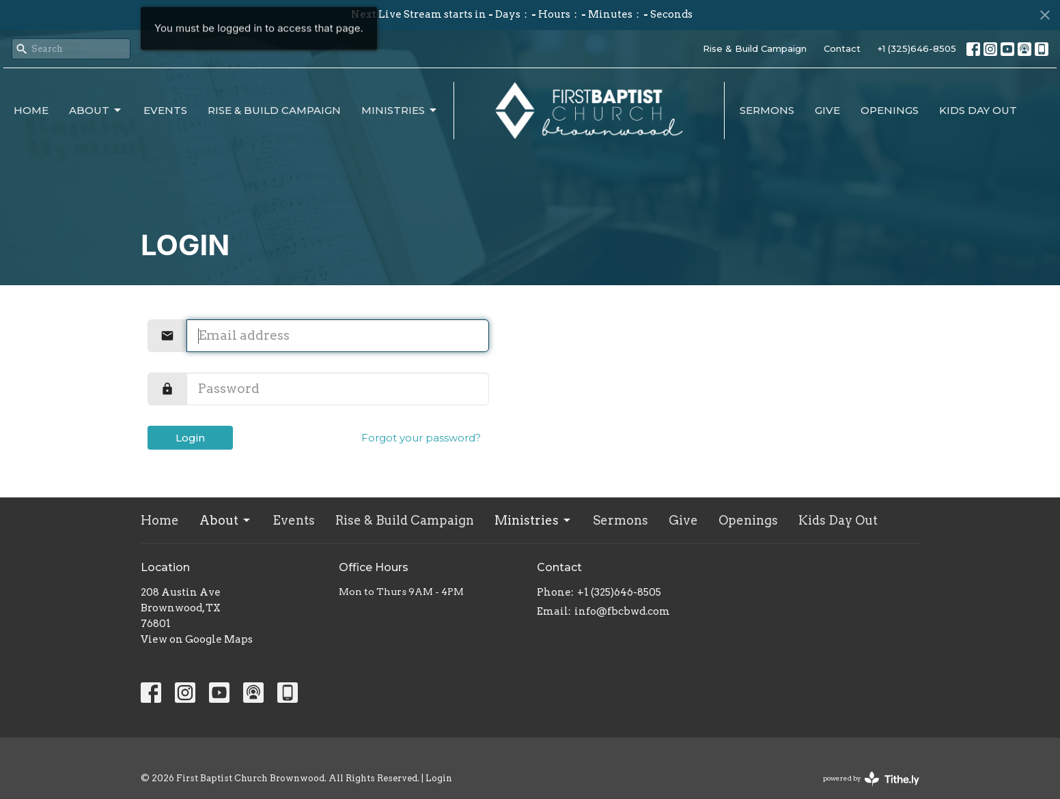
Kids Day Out (978, 110)
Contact (842, 48)
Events (165, 110)
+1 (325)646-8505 (917, 48)
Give (827, 110)
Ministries (399, 110)
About (96, 110)
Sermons (767, 110)
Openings (890, 110)
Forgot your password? (421, 437)
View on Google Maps (197, 639)
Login (190, 437)
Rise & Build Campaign (755, 48)
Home (31, 110)
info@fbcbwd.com (622, 611)
